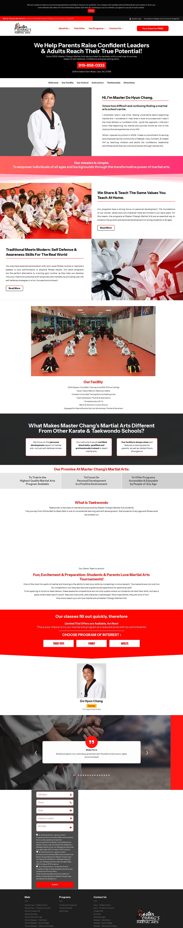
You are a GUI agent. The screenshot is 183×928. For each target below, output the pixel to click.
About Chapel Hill (32, 888)
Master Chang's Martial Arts (14, 19)
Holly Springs (99, 894)
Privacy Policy (108, 922)
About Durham (31, 891)
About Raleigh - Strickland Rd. (37, 906)
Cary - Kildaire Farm (102, 882)
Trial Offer (79, 28)
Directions (129, 82)
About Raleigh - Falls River (36, 897)
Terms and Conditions (125, 922)
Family (91, 621)
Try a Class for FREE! (152, 28)
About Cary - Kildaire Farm (36, 882)
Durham (97, 891)
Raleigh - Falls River (102, 897)
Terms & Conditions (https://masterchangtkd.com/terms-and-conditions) (54, 847)
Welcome (53, 82)
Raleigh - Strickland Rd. (104, 906)
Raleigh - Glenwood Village (105, 903)
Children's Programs (68, 882)
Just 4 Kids (63, 888)
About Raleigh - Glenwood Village (39, 903)
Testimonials (113, 82)
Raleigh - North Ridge (103, 900)
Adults (124, 621)
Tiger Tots (58, 621)
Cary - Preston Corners (104, 885)
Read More (106, 222)
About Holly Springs (33, 894)
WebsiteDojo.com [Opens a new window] (83, 922)
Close (91, 11)
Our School (82, 82)
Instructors (98, 82)
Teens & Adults (65, 885)
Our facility (68, 82)
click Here (84, 7)
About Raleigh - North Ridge (37, 900)
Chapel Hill (98, 888)
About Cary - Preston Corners (38, 885)
